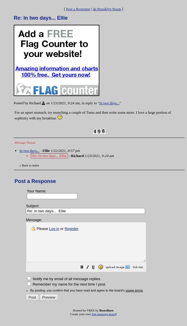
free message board (104, 321)
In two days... (109, 103)
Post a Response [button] (78, 9)
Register (71, 229)
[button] (96, 276)
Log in (54, 229)
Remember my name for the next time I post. (66, 292)
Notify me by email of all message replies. (64, 286)
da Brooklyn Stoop (107, 9)
